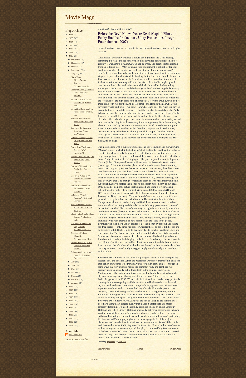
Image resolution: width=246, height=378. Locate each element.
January (75, 283)
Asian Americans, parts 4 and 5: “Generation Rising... (81, 245)
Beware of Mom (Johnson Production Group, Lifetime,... (82, 169)
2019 (71, 286)
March (74, 276)
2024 (71, 42)
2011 (71, 315)
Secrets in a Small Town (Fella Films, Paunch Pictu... (81, 102)
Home (140, 348)
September (76, 70)
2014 (71, 304)
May (73, 269)
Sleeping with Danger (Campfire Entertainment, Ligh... (81, 236)
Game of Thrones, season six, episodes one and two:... (81, 140)
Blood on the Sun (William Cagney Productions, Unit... (82, 217)
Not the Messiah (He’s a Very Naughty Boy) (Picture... (81, 188)
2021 (71, 52)
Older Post (175, 348)
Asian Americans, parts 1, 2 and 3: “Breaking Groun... (82, 255)
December (76, 59)
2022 (71, 48)
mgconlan (75, 335)
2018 (71, 290)
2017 (71, 293)
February (75, 279)
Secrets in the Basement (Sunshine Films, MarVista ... (81, 131)
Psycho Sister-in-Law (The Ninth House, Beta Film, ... (82, 159)
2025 (71, 38)
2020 (71, 56)
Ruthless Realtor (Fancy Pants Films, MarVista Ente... (82, 121)
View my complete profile (76, 339)
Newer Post (104, 348)
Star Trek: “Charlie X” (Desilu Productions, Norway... (81, 179)
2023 (71, 45)
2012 (71, 311)
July (73, 262)
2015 (71, 300)
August (74, 73)
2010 (71, 318)
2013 (71, 307)
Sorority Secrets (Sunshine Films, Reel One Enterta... (82, 92)
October (75, 66)
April (73, 272)
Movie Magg (80, 17)
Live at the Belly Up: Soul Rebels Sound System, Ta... (82, 112)
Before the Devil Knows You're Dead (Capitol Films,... (81, 207)
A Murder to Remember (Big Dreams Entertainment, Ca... (81, 226)
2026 (71, 34)
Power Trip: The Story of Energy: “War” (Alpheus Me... (81, 150)
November (76, 63)
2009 (71, 322)
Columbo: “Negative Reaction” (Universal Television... (81, 198)
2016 (71, 297)
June (73, 265)
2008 (71, 325)
